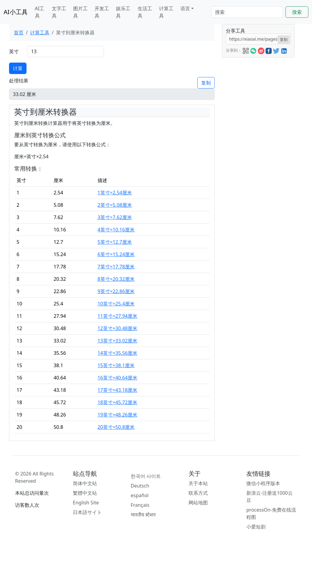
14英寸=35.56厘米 (117, 353)
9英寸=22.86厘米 (116, 291)
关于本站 (198, 483)
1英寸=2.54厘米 (115, 192)
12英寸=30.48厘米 (117, 328)
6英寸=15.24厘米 (116, 254)
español (139, 495)
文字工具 (59, 12)
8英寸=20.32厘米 (116, 279)
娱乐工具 (123, 12)
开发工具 (102, 12)
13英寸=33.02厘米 (117, 340)
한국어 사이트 (146, 476)
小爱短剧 (256, 526)
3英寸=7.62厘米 (115, 217)
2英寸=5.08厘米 (115, 205)
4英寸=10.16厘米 (116, 229)
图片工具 (80, 12)
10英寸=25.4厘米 (116, 303)
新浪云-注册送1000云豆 (269, 496)
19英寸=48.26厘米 (117, 414)
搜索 (297, 12)
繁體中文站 (85, 493)
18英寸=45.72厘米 (117, 402)
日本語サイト (87, 512)
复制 (206, 82)
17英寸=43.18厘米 (117, 390)
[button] (245, 50)
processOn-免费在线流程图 (271, 513)
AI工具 (40, 12)
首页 (18, 32)
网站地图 (198, 502)
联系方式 (198, 493)
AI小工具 (16, 12)
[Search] (247, 12)
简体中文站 (85, 483)
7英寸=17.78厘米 (116, 266)
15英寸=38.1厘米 (116, 365)
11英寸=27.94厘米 (117, 316)
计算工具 (166, 12)
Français (140, 505)
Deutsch (140, 485)
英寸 (14, 51)
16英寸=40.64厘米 (117, 377)
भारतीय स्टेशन (143, 514)
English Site (86, 502)
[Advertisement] (258, 147)
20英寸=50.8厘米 (116, 427)
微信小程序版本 (263, 483)
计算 (18, 68)
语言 (185, 8)
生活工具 (145, 12)
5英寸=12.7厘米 (115, 242)
